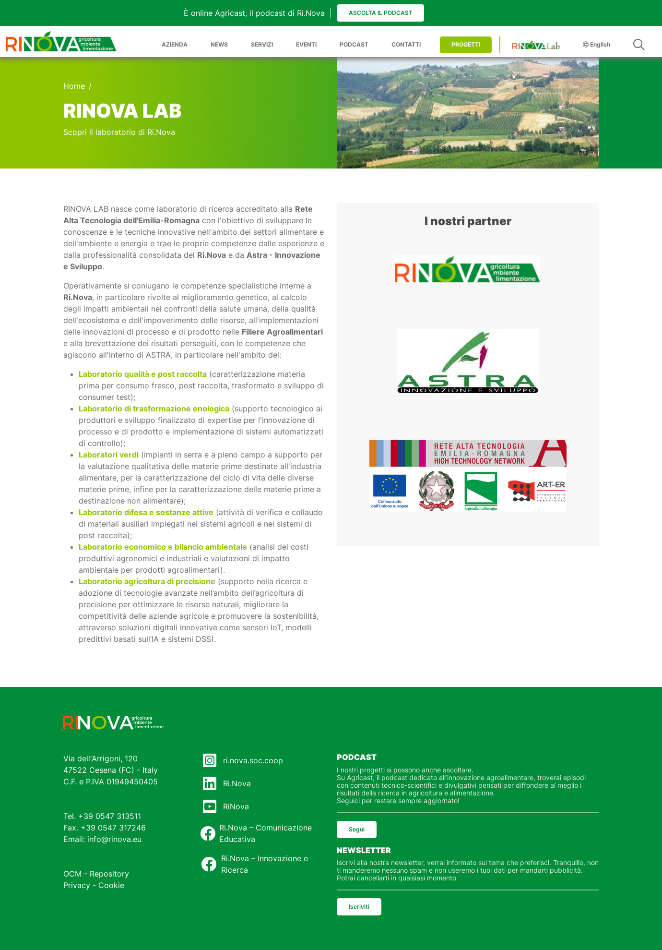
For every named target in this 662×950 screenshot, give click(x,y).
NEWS (219, 44)
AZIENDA (175, 44)
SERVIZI (262, 44)
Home (74, 86)
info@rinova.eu (114, 839)
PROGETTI (465, 44)
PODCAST (354, 44)
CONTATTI (406, 44)
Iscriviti (359, 906)
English (596, 44)
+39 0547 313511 (109, 816)
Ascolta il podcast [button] (381, 12)
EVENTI (306, 44)
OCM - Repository (96, 873)
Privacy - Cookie (93, 885)
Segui (357, 829)
